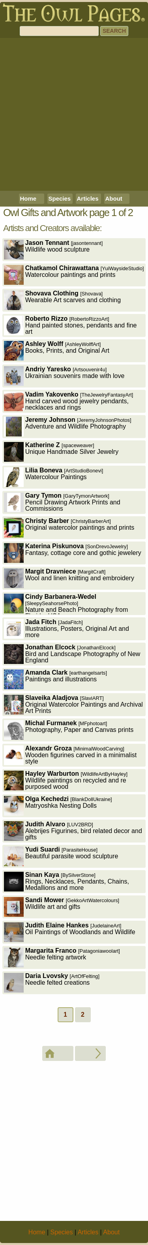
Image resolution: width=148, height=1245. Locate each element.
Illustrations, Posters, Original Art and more (66, 629)
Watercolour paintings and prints (74, 275)
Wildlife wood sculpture (53, 249)
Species (60, 198)
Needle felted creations (51, 982)
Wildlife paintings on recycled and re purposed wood (66, 780)
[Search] (59, 31)
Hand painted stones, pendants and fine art (70, 325)
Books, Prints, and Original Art (56, 350)
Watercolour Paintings (53, 477)
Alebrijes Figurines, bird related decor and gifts (73, 831)
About (113, 198)
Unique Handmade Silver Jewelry (61, 452)
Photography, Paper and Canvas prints (69, 730)
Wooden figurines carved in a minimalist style (70, 755)
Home (28, 198)
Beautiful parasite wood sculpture (61, 856)
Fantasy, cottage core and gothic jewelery (72, 553)
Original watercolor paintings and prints (69, 527)
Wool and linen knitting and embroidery (69, 578)
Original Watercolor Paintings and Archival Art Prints (73, 704)
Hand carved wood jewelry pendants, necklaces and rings (68, 401)
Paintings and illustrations (55, 679)
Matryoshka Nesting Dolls (58, 806)
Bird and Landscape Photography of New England (72, 654)
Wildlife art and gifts (62, 907)
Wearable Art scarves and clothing (62, 300)
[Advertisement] (74, 114)
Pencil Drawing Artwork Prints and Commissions (62, 502)
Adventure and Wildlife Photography (67, 426)
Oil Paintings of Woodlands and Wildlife (69, 932)
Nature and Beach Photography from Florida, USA (66, 604)
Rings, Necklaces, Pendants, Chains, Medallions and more (66, 881)
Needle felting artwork (62, 957)
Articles (88, 198)
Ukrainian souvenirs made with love (64, 376)
